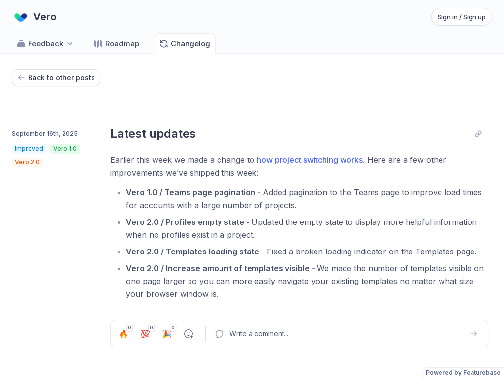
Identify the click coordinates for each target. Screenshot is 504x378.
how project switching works (310, 160)
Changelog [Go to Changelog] (184, 44)
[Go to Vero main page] (34, 17)
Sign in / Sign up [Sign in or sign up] (462, 17)
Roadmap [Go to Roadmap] (116, 44)
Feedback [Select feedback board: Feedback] (45, 44)
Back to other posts (56, 77)
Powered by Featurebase (463, 372)
